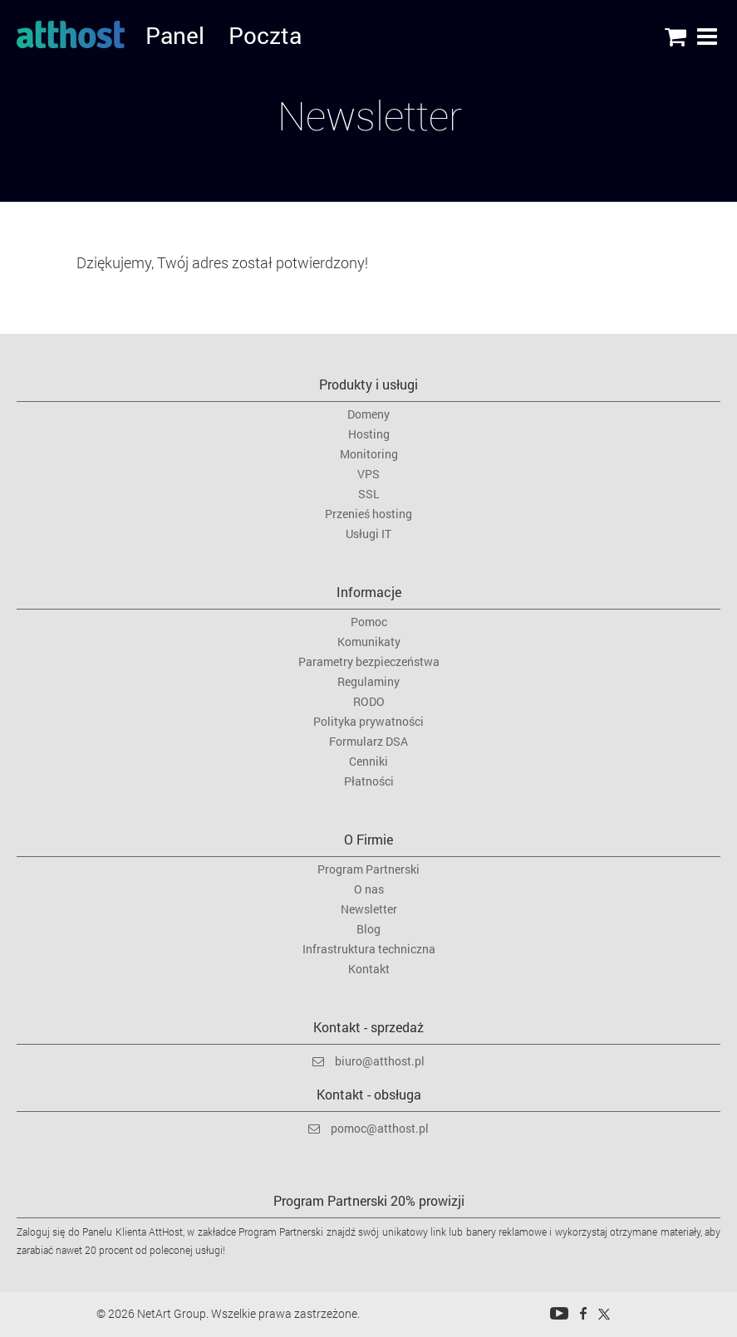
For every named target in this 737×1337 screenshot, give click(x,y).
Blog (368, 929)
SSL (369, 494)
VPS (368, 474)
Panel (159, 38)
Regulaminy (368, 682)
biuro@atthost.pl (380, 1061)
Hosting (369, 434)
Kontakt (369, 969)
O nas (369, 889)
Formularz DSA (368, 742)
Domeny (368, 414)
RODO (369, 702)
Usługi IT (368, 534)
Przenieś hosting (368, 514)
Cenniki (368, 761)
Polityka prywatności (368, 722)
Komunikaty (368, 642)
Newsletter (369, 909)
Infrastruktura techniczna (368, 949)
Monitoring (369, 454)
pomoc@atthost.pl (380, 1128)
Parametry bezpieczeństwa (369, 662)
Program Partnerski (368, 869)
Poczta (242, 38)
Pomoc (369, 622)
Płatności (369, 781)
